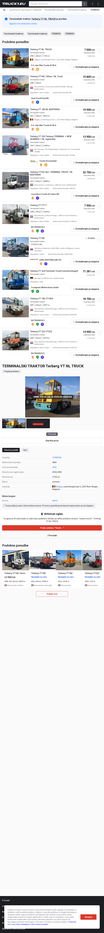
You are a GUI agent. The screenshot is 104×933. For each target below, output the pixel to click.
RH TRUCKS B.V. (38, 227)
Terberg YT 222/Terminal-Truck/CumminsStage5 (54, 271)
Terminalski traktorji (13, 33)
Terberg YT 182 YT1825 (41, 298)
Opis (25, 450)
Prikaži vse (52, 594)
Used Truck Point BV (40, 98)
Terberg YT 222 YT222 (41, 331)
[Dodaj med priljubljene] (99, 50)
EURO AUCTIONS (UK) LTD (50, 260)
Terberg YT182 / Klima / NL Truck (46, 76)
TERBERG (56, 33)
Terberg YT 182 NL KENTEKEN (45, 109)
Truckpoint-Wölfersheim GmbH (45, 287)
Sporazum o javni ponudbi (13, 929)
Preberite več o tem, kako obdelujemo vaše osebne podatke (42, 923)
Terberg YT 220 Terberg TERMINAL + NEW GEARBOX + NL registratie (50, 137)
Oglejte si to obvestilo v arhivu (23, 23)
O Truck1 (6, 900)
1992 (54, 467)
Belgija (59, 486)
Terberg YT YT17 (38, 205)
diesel (55, 500)
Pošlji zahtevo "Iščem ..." (52, 528)
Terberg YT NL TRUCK (43, 18)
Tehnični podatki (11, 450)
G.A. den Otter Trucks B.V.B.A (43, 65)
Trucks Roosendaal (48, 161)
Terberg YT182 (37, 238)
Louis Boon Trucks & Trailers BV (45, 194)
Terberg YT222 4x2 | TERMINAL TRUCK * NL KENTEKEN (51, 173)
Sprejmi (88, 917)
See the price (52, 440)
